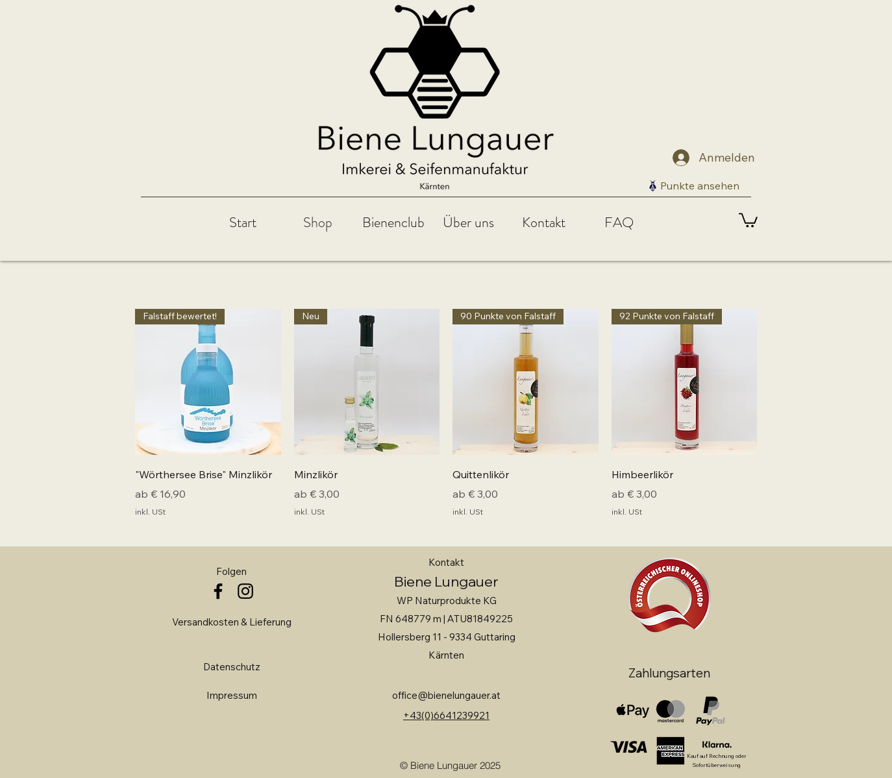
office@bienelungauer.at (446, 695)
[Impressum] (232, 696)
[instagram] (245, 591)
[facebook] (218, 591)
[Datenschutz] (232, 667)
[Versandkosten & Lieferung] (231, 622)
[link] (748, 219)
